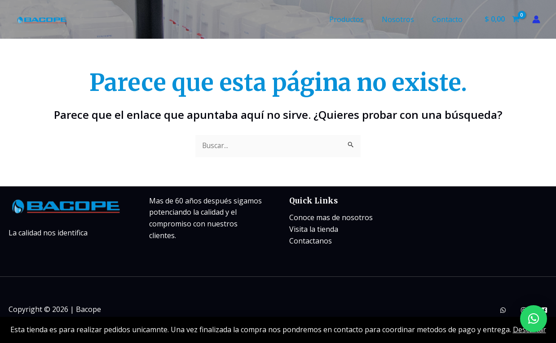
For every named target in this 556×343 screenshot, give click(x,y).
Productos (355, 19)
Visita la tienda (313, 230)
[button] (533, 318)
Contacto (449, 19)
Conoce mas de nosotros (331, 218)
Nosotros (403, 19)
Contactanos (310, 241)
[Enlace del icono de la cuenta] (536, 19)
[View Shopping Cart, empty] (502, 19)
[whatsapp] (503, 310)
